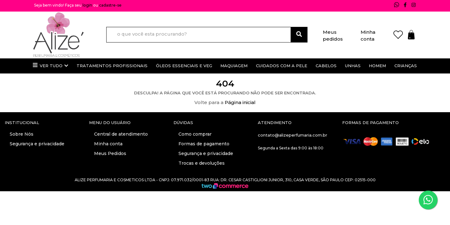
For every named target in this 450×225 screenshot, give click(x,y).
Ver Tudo (50, 65)
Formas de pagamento (203, 144)
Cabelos (326, 65)
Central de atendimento (120, 134)
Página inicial (240, 102)
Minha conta (368, 34)
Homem (377, 65)
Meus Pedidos (109, 153)
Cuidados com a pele (281, 65)
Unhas (353, 65)
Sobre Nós (20, 134)
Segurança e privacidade (36, 144)
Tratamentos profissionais (112, 65)
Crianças (405, 65)
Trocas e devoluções (201, 163)
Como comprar (194, 134)
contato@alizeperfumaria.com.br (292, 135)
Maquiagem (234, 65)
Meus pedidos (333, 34)
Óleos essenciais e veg (184, 65)
